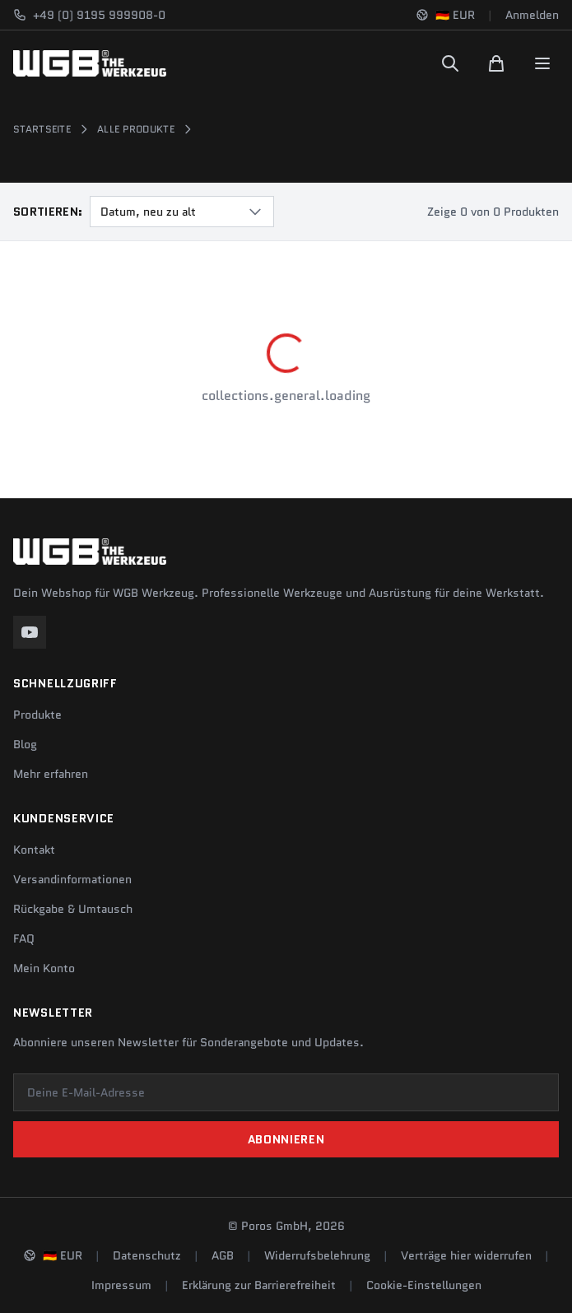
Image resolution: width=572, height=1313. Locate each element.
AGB (223, 1255)
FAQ (24, 938)
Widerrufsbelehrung (317, 1255)
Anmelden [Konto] (532, 15)
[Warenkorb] (496, 63)
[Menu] (542, 63)
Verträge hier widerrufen (466, 1255)
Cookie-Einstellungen (423, 1285)
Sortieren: (48, 211)
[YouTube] (29, 632)
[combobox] (182, 211)
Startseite (42, 129)
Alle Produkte (135, 129)
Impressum (121, 1285)
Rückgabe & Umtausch (73, 909)
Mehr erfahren (50, 774)
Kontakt (34, 849)
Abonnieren (286, 1139)
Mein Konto (44, 968)
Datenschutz (147, 1255)
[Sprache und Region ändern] (445, 15)
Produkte (37, 714)
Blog (25, 744)
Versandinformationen (72, 879)
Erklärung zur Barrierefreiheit (259, 1285)
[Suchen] (450, 63)
